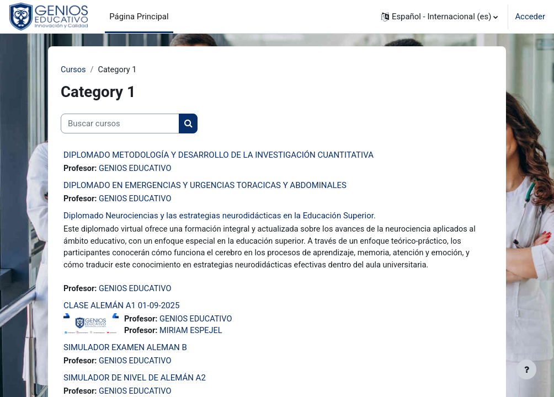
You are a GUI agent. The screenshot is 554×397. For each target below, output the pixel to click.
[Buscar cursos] (120, 124)
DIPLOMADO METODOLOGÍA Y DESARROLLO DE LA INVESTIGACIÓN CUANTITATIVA (218, 155)
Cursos (74, 70)
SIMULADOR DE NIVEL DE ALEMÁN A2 (134, 382)
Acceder (530, 17)
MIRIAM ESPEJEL (193, 334)
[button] (439, 16)
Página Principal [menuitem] (138, 17)
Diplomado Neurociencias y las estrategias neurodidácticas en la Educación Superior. (219, 217)
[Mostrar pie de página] (526, 369)
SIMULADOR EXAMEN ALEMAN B (125, 351)
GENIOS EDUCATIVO (137, 169)
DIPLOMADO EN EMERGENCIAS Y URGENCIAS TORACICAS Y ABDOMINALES (205, 186)
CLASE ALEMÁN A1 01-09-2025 (121, 308)
